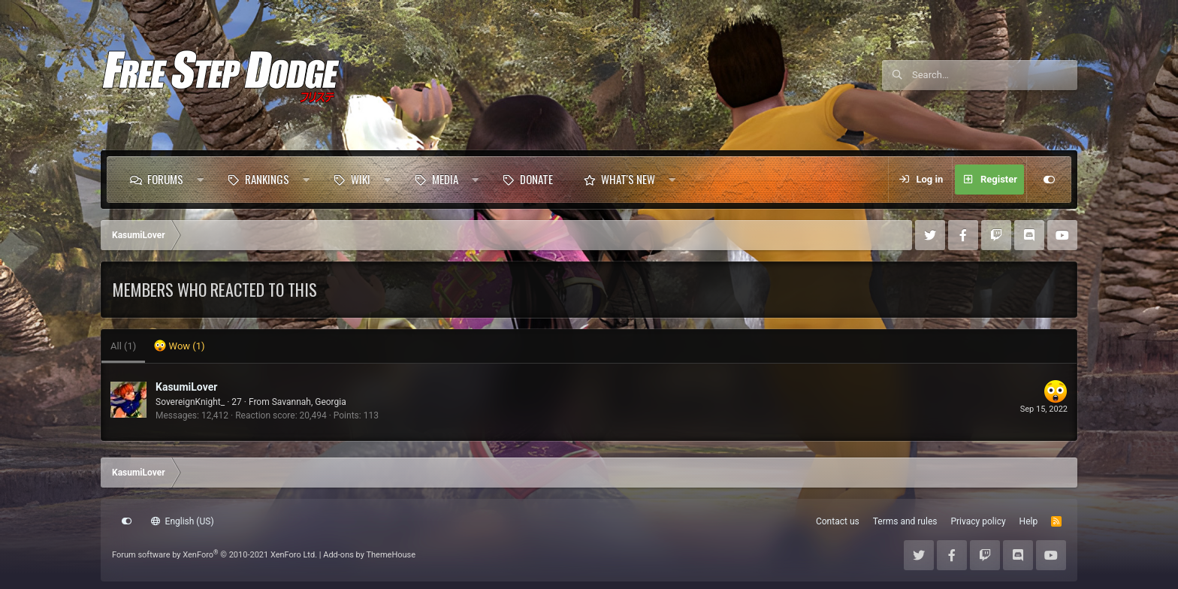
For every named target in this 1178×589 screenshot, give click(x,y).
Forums (165, 179)
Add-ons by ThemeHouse (369, 555)
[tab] (179, 346)
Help (1028, 521)
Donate (536, 179)
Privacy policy (977, 521)
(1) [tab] (123, 346)
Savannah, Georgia (309, 402)
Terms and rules (905, 521)
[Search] (994, 75)
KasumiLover (186, 387)
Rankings (267, 179)
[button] (200, 179)
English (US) (182, 521)
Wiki (360, 179)
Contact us (837, 521)
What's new (628, 179)
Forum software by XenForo (214, 555)
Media (445, 179)
